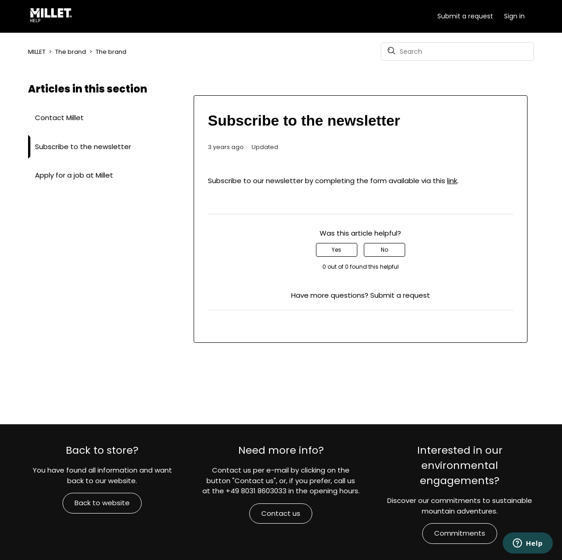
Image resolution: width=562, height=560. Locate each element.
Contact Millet (59, 117)
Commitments (459, 533)
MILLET (37, 51)
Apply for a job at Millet (74, 175)
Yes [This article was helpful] (336, 250)
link (452, 180)
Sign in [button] (514, 16)
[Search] (457, 51)
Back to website (102, 503)
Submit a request (465, 16)
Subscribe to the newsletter (83, 146)
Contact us (280, 513)
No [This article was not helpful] (384, 250)
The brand (70, 51)
